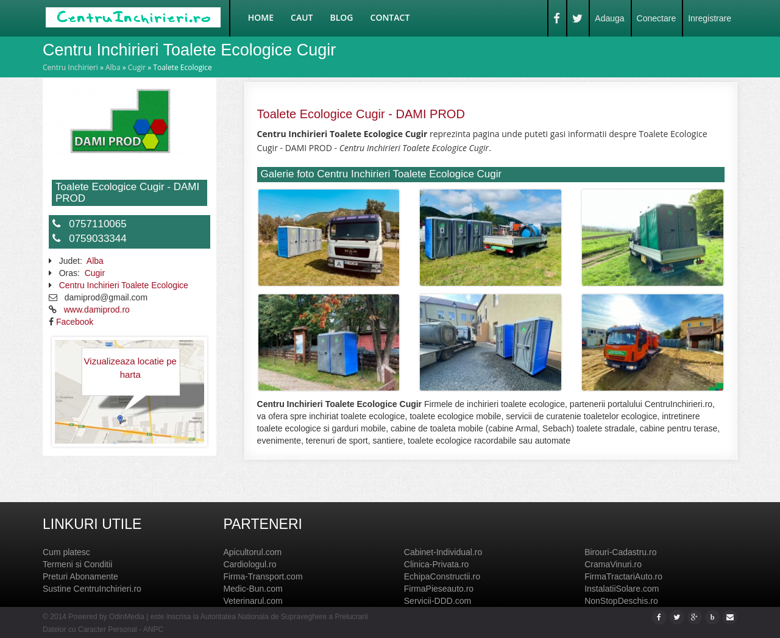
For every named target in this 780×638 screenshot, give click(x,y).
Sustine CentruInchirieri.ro (92, 589)
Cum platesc (66, 552)
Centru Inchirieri (70, 67)
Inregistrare (709, 18)
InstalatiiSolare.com (621, 589)
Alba (113, 67)
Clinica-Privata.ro (436, 564)
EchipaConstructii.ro (442, 576)
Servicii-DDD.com (437, 601)
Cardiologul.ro (249, 564)
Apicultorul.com (252, 552)
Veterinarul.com (252, 601)
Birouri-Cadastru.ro (620, 552)
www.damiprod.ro (97, 309)
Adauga (609, 18)
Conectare (656, 18)
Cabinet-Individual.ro (443, 552)
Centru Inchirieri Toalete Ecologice (123, 285)
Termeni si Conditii (77, 564)
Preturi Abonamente (80, 576)
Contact (390, 17)
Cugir (137, 67)
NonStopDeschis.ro (621, 601)
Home (261, 17)
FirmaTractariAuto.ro (623, 576)
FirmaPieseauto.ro (438, 589)
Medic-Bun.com (252, 589)
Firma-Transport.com (262, 576)
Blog (341, 17)
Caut (302, 17)
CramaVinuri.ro (613, 564)
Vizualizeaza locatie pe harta (130, 367)
